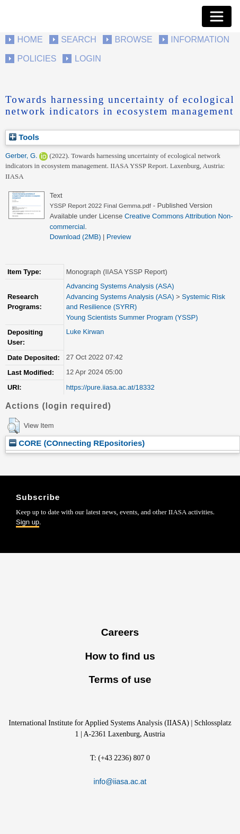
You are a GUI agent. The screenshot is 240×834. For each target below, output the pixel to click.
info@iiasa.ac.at (120, 781)
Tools (24, 137)
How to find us (120, 656)
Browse (133, 39)
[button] (13, 426)
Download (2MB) (75, 237)
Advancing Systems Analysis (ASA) (120, 286)
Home (30, 39)
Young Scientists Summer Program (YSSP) (132, 317)
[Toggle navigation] (217, 16)
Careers (120, 632)
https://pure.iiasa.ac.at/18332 (110, 387)
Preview (118, 237)
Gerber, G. (21, 156)
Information (200, 39)
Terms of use (119, 679)
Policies (37, 58)
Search (78, 39)
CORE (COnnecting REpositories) (77, 442)
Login (88, 58)
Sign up (27, 522)
